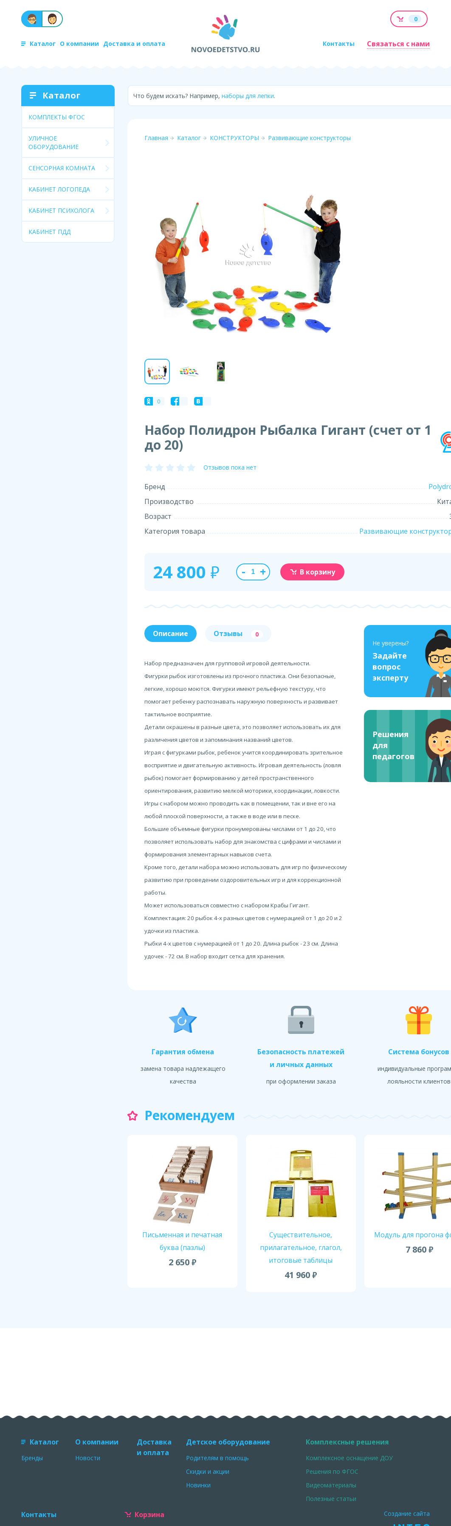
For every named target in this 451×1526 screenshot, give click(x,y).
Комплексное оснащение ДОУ (349, 1458)
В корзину (312, 572)
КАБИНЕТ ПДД (49, 232)
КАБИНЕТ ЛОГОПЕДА (59, 189)
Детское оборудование (228, 1442)
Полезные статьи (331, 1499)
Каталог (38, 43)
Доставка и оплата (134, 43)
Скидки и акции (207, 1471)
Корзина (144, 1514)
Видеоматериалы (331, 1485)
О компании (79, 43)
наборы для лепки (248, 96)
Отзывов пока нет (230, 467)
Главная (156, 138)
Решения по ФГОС (332, 1471)
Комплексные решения (347, 1442)
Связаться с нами (398, 43)
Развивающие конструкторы (309, 138)
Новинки (198, 1485)
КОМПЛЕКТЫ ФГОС (56, 117)
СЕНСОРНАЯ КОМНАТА (61, 168)
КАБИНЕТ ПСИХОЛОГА (61, 210)
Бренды (32, 1458)
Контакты (339, 43)
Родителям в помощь (217, 1458)
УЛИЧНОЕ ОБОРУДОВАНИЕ (53, 142)
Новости (87, 1458)
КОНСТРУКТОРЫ (234, 138)
